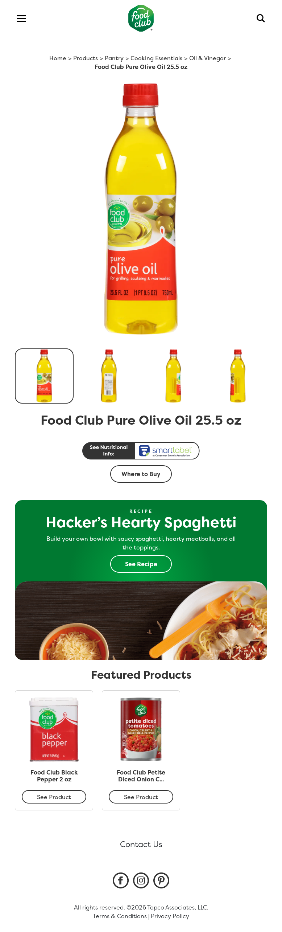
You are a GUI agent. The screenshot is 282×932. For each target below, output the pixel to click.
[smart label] (141, 450)
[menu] (21, 18)
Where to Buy (141, 474)
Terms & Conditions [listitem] (120, 916)
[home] (141, 18)
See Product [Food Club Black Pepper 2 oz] (54, 797)
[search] (260, 18)
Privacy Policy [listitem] (170, 916)
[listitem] (121, 880)
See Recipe (141, 564)
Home (57, 58)
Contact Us (141, 844)
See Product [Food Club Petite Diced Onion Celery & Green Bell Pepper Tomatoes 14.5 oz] (141, 797)
